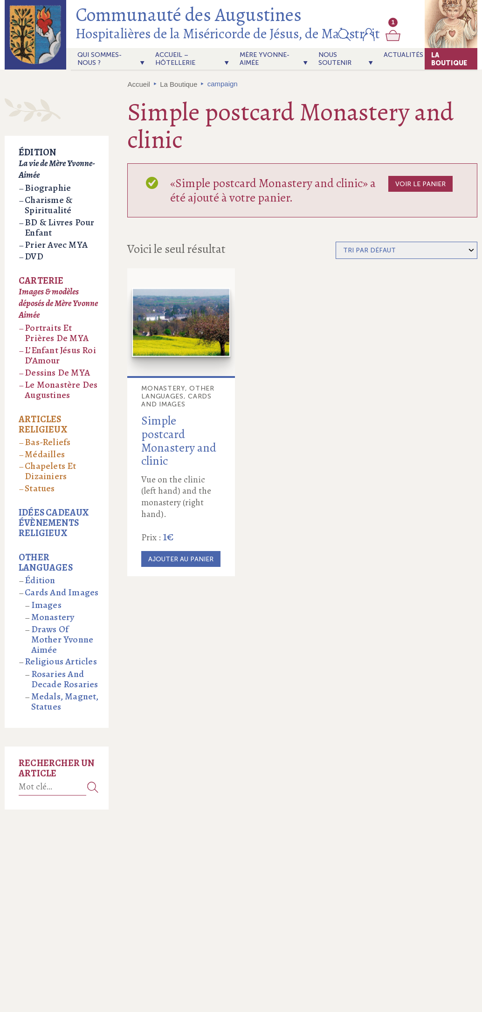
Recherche (93, 787)
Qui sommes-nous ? (99, 58)
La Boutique (449, 59)
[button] (344, 34)
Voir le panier (420, 184)
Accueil (139, 84)
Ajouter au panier (180, 559)
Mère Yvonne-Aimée (264, 58)
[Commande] (406, 250)
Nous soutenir (334, 58)
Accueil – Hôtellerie (175, 58)
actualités (403, 54)
